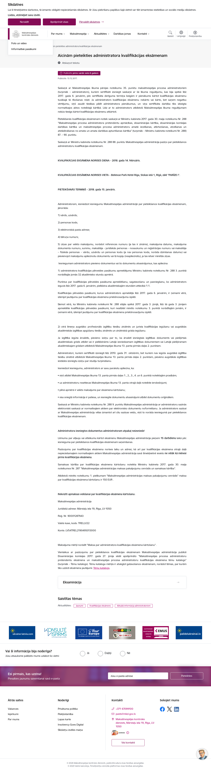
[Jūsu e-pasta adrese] (138, 675)
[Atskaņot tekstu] (71, 63)
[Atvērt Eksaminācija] (178, 582)
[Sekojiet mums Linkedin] (176, 709)
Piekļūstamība (65, 714)
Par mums (13, 719)
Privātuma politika (68, 708)
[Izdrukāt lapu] (195, 54)
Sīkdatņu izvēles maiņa (70, 729)
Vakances (13, 708)
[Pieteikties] (186, 675)
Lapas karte (64, 719)
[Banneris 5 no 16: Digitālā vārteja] (122, 632)
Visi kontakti (128, 742)
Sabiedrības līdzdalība (23, 73)
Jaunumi (16, 55)
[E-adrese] (118, 732)
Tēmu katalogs (101, 568)
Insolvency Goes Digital (70, 724)
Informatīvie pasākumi (23, 84)
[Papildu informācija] (127, 732)
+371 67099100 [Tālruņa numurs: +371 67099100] (124, 708)
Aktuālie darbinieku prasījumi (27, 61)
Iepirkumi (13, 714)
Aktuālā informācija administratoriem (134, 606)
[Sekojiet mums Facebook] (162, 709)
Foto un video (19, 78)
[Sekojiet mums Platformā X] (169, 709)
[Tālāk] (196, 632)
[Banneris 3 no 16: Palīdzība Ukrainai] (55, 632)
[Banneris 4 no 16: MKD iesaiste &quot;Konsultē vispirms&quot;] (88, 632)
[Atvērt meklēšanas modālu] (170, 34)
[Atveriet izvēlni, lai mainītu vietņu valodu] (181, 34)
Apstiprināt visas (59, 21)
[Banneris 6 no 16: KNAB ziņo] (155, 632)
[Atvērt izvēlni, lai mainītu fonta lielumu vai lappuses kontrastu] (195, 34)
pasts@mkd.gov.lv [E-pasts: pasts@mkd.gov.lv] (126, 713)
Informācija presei (21, 67)
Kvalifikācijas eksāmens (100, 606)
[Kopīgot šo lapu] (195, 62)
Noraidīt (24, 21)
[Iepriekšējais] (15, 632)
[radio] (84, 653)
